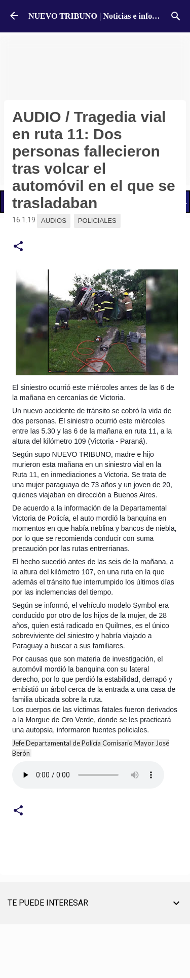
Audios (53, 220)
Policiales (97, 220)
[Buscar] (176, 16)
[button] (18, 246)
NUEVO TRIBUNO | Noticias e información (104, 16)
